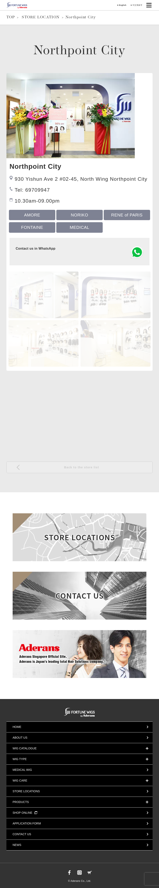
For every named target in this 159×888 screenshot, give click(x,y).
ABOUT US (20, 737)
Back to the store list (81, 467)
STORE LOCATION (41, 17)
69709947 (37, 190)
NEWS (17, 845)
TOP (10, 17)
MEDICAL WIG (22, 769)
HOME (17, 727)
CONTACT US (22, 834)
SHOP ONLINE (25, 812)
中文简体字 (137, 5)
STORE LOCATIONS (26, 791)
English (122, 5)
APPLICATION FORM (27, 823)
